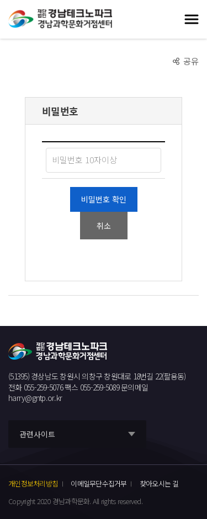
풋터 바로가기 (0, 0)
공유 (191, 61)
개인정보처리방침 (33, 484)
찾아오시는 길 (159, 484)
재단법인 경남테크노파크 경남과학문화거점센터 (60, 19)
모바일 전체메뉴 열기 (191, 19)
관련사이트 (37, 434)
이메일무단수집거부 (98, 484)
